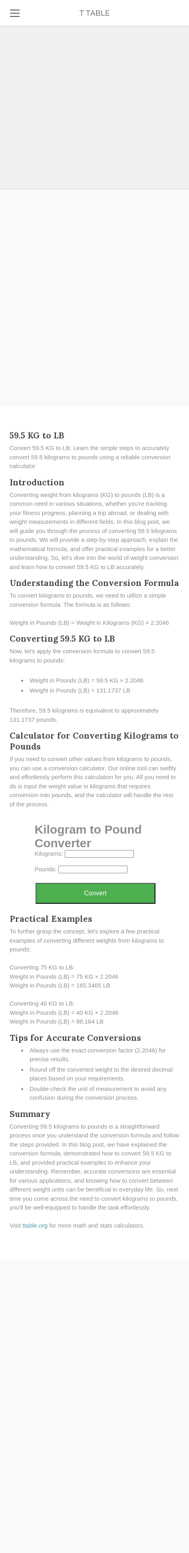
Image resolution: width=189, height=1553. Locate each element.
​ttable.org (35, 1225)
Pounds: (46, 869)
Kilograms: (49, 853)
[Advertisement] (94, 310)
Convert (95, 893)
